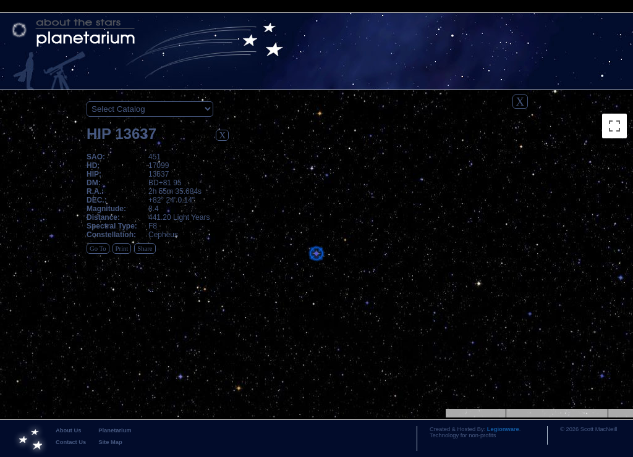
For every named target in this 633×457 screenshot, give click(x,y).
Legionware (503, 429)
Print (122, 248)
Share (144, 248)
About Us (68, 430)
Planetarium (114, 430)
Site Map (110, 442)
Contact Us (71, 442)
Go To (98, 248)
